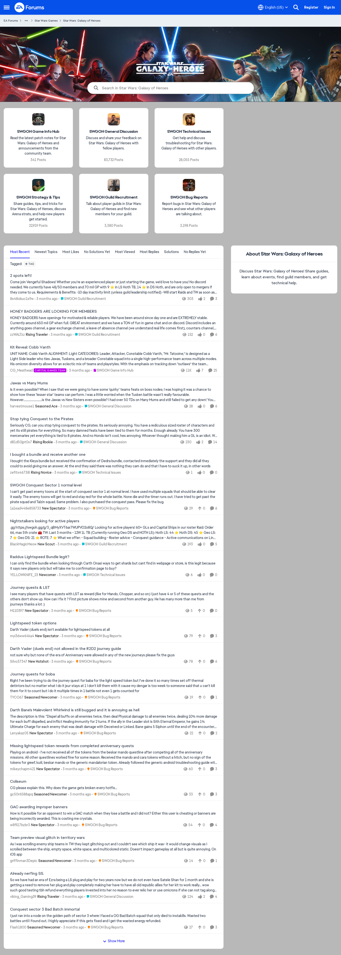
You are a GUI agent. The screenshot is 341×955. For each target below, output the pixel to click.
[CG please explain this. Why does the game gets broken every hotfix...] (113, 788)
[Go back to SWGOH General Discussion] (113, 131)
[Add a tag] (29, 264)
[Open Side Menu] (6, 7)
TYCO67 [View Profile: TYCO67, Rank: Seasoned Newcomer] (16, 697)
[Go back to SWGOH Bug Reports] (189, 197)
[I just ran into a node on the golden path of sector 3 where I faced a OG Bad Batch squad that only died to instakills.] (113, 918)
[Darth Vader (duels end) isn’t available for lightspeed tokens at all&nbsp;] (113, 629)
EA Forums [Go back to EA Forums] (11, 21)
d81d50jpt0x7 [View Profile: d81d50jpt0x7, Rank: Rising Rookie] (21, 442)
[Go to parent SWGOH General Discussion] (106, 406)
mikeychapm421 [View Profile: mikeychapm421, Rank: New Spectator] (22, 769)
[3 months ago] (46, 298)
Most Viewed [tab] (125, 252)
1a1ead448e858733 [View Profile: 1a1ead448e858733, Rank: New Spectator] (25, 508)
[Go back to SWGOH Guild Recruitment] (114, 197)
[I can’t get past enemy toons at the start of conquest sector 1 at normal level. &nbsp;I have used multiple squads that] (113, 497)
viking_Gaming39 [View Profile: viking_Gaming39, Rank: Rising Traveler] (23, 896)
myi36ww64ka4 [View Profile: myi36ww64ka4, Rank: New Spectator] (22, 636)
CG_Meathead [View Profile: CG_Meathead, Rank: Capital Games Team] (21, 370)
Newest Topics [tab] (46, 252)
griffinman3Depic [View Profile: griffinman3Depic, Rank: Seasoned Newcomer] (23, 861)
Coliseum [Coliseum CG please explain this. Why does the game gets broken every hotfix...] (18, 781)
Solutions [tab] (171, 252)
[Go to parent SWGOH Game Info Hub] (112, 370)
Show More (114, 941)
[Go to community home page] (29, 7)
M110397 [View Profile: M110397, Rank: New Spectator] (17, 610)
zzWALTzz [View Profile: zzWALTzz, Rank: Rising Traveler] (17, 334)
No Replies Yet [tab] (195, 252)
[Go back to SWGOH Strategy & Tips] (38, 197)
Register (311, 7)
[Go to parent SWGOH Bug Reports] (109, 508)
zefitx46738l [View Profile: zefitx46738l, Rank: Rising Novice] (20, 472)
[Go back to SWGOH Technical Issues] (189, 131)
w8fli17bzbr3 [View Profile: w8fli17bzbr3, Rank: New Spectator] (20, 825)
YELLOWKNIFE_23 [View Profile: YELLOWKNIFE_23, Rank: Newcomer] (24, 575)
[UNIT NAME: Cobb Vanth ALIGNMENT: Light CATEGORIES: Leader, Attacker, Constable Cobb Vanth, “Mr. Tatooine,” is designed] (113, 359)
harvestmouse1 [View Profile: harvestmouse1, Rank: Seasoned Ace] (22, 406)
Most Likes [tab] (70, 252)
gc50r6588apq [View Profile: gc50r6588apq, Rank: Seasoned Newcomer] (21, 794)
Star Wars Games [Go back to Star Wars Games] (46, 21)
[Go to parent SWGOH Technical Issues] (98, 472)
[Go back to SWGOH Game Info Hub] (38, 131)
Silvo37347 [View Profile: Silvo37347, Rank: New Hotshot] (18, 661)
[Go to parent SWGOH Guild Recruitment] (82, 298)
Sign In (329, 7)
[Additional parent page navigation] (26, 20)
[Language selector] (273, 7)
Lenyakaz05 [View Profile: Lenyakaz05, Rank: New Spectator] (19, 733)
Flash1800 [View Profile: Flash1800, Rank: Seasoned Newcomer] (18, 927)
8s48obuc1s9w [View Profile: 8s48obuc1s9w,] (22, 298)
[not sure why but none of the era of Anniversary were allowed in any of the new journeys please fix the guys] (113, 655)
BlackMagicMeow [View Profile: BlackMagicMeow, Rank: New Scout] (23, 544)
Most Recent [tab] (20, 252)
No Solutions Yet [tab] (97, 252)
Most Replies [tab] (149, 252)
